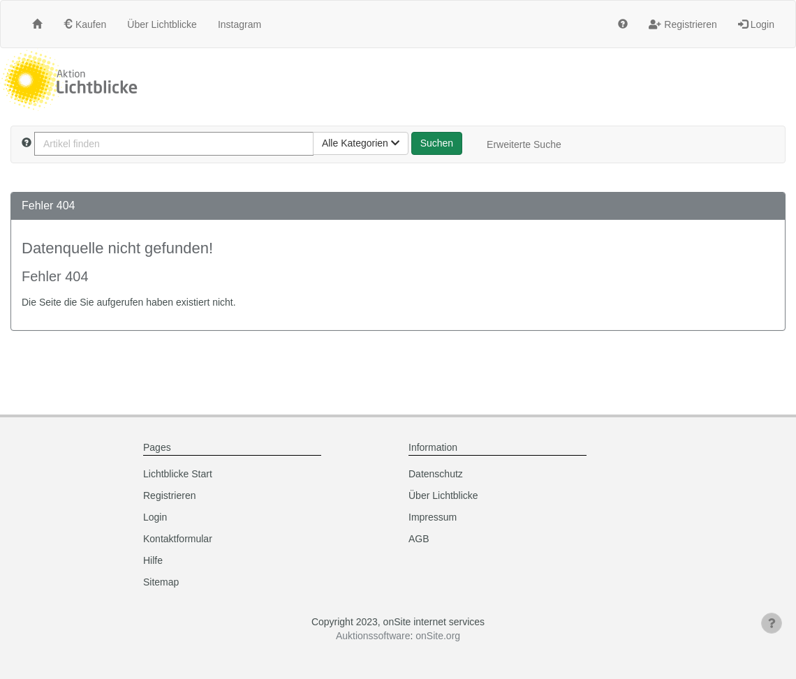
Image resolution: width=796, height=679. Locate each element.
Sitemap (161, 582)
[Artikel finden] (174, 144)
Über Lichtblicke (162, 24)
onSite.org (437, 635)
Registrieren (682, 24)
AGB (418, 538)
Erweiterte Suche (524, 144)
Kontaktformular (177, 538)
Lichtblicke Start (177, 473)
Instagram (239, 24)
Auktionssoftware (373, 635)
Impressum (432, 517)
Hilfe (153, 560)
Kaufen (84, 24)
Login (756, 24)
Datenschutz (435, 473)
